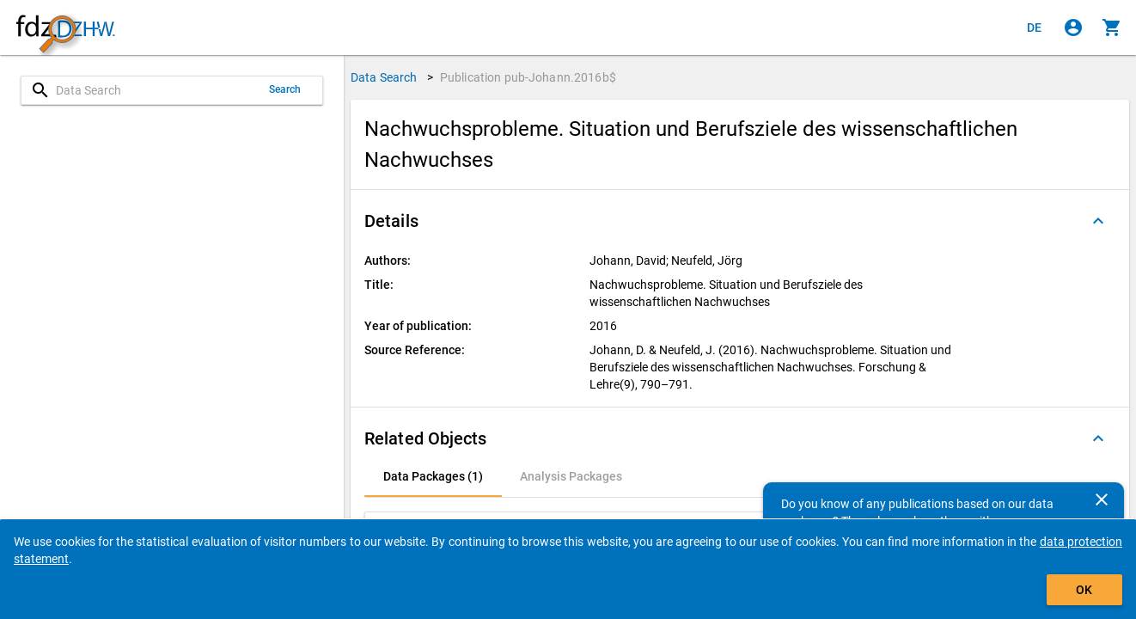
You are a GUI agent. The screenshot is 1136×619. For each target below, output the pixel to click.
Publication (528, 77)
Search (285, 89)
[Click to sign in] (1073, 27)
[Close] (1101, 499)
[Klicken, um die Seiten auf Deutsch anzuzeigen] (1034, 27)
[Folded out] (1098, 221)
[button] (739, 221)
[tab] (433, 476)
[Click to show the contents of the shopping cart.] (1112, 27)
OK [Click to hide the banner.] (1084, 590)
